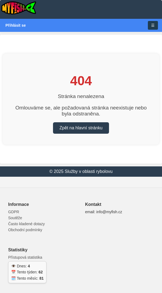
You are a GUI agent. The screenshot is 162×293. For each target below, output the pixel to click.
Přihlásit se (15, 25)
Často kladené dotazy (26, 224)
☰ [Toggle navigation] (153, 25)
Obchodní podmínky (25, 230)
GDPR (13, 212)
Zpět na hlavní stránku (81, 128)
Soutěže (15, 218)
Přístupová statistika (25, 257)
